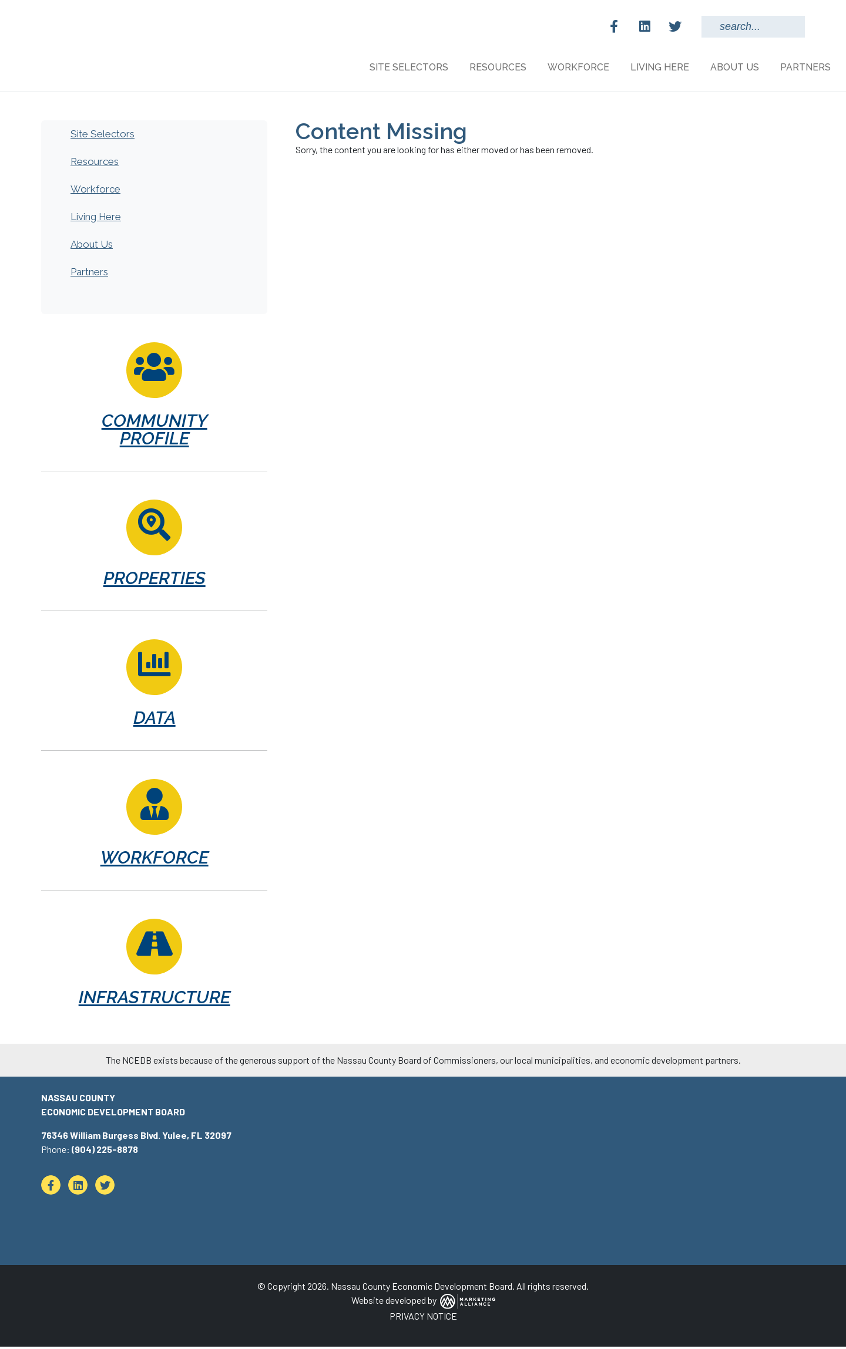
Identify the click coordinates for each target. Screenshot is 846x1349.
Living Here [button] (660, 67)
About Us (91, 246)
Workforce (95, 191)
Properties (154, 580)
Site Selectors (102, 136)
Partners (89, 274)
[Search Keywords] (753, 26)
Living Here (95, 219)
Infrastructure (154, 999)
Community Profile (154, 432)
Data (154, 720)
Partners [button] (806, 67)
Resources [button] (499, 67)
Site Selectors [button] (410, 67)
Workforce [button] (580, 67)
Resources (94, 164)
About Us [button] (735, 67)
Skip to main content (0, 10)
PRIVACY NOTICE (423, 1318)
